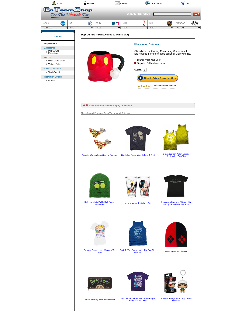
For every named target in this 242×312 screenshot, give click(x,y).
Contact (123, 3)
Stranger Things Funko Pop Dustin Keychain (176, 299)
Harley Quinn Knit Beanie (176, 251)
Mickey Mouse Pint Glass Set (138, 203)
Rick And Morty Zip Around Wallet (100, 299)
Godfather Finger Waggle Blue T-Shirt (138, 155)
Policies (90, 3)
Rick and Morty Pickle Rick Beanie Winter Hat (100, 203)
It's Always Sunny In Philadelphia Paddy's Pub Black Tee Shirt (176, 203)
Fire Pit (51, 80)
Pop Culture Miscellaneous (54, 52)
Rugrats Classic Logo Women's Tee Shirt (100, 251)
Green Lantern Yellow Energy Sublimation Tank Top (176, 155)
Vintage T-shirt (54, 64)
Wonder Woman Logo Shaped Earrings (99, 155)
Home (59, 3)
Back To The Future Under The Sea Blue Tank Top (138, 251)
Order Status (156, 3)
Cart (187, 3)
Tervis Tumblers (55, 72)
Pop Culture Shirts (56, 61)
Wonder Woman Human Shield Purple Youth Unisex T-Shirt (138, 299)
